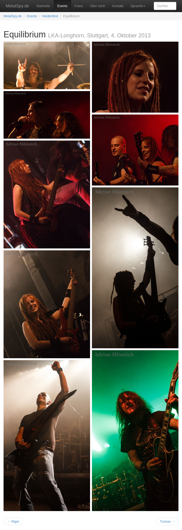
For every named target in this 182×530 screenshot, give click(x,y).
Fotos (79, 6)
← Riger (13, 521)
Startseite (43, 6)
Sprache (138, 6)
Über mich (97, 6)
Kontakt (117, 6)
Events (62, 6)
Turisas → (167, 521)
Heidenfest (50, 16)
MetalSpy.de (17, 6)
